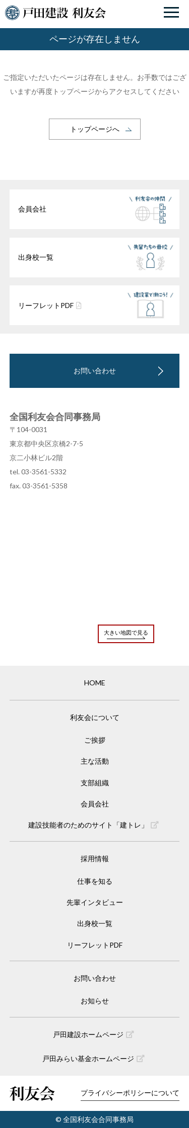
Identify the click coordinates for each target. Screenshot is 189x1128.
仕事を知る (94, 881)
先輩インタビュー (95, 902)
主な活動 (95, 761)
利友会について (94, 717)
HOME (94, 682)
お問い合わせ (95, 370)
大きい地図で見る (126, 632)
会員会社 (95, 803)
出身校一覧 (94, 923)
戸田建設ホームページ (93, 1034)
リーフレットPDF (94, 945)
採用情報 (95, 858)
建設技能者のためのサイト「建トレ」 (93, 825)
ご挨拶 (94, 740)
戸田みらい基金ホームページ (93, 1058)
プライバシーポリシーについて (130, 1092)
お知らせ (95, 1000)
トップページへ (94, 129)
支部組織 (95, 782)
